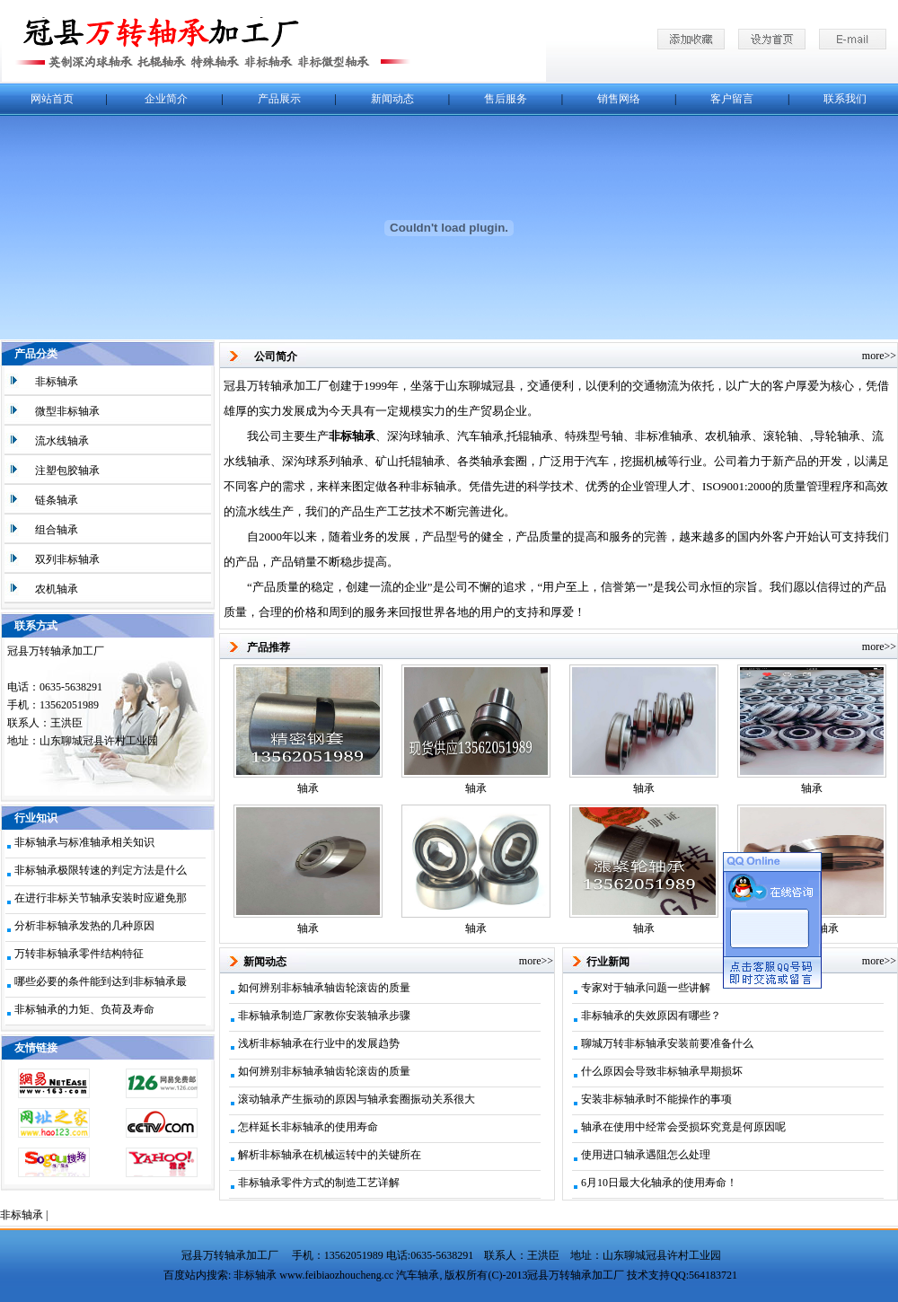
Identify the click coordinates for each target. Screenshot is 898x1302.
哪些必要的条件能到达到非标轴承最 (100, 981)
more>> (879, 355)
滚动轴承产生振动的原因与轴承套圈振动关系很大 (356, 1099)
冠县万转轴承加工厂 (229, 1255)
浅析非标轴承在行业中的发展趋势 (319, 1043)
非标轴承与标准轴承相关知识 (84, 842)
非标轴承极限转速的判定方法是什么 (100, 870)
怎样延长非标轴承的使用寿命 (308, 1127)
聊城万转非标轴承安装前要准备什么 (667, 1043)
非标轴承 (21, 1215)
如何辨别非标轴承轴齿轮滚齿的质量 (324, 987)
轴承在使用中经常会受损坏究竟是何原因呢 (683, 1127)
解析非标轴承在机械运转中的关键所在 (329, 1154)
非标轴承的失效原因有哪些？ (651, 1015)
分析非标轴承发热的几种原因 (84, 925)
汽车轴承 (417, 1275)
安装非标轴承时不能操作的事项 (656, 1099)
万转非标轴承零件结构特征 (79, 953)
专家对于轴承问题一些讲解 (645, 987)
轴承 (308, 788)
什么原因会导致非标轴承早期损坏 (662, 1071)
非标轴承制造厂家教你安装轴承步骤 (324, 1015)
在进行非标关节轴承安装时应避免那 (100, 898)
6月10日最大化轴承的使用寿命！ (659, 1182)
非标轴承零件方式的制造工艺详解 (319, 1182)
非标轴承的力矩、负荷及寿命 (84, 1009)
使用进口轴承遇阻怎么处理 (645, 1154)
